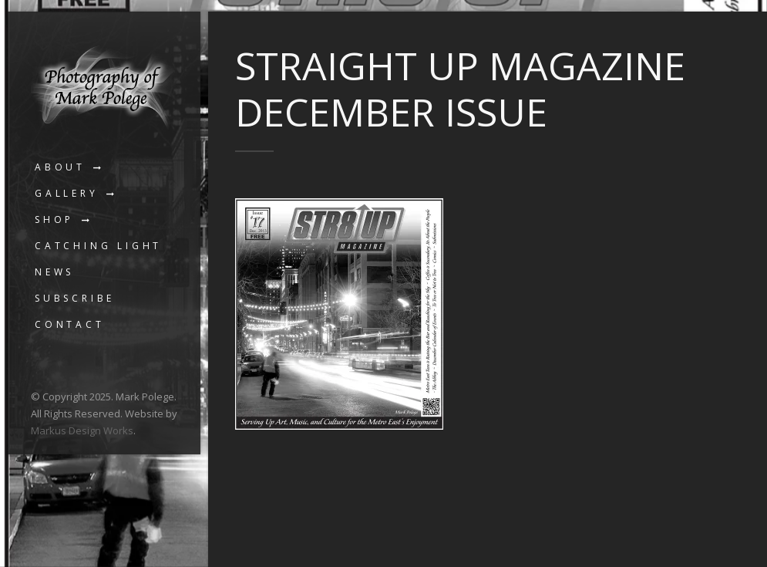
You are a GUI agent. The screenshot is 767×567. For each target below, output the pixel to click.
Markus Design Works (82, 430)
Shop (54, 219)
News (54, 271)
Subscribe (75, 298)
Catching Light (98, 245)
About (60, 167)
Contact (70, 324)
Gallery (67, 193)
